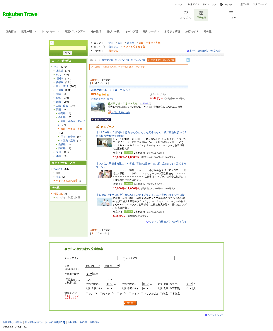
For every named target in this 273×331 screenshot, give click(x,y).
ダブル (123, 293)
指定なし (113, 46)
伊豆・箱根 (62, 86)
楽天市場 (244, 4)
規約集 (83, 322)
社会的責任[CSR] (55, 322)
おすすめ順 (108, 60)
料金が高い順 (138, 60)
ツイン (135, 293)
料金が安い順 (122, 60)
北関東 (59, 78)
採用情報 (72, 322)
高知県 (62, 148)
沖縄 (58, 156)
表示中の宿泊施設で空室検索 (205, 50)
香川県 (130, 42)
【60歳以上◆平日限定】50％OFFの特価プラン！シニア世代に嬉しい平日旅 (140, 194)
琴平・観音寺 (68, 136)
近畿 (58, 101)
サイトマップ (209, 4)
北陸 (58, 94)
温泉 (58, 176)
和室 (165, 293)
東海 (58, 97)
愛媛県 (62, 144)
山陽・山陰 (62, 105)
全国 (110, 42)
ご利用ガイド (192, 4)
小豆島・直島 (68, 140)
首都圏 (59, 82)
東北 (58, 74)
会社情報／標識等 (12, 322)
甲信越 (59, 90)
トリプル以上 (151, 293)
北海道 (59, 70)
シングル (93, 293)
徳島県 (62, 113)
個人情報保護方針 (34, 322)
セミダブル (109, 293)
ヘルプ (178, 4)
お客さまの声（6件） (102, 99)
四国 (120, 42)
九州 (58, 152)
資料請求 (94, 322)
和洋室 (176, 293)
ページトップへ (215, 314)
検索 (130, 303)
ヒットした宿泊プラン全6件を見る (167, 221)
